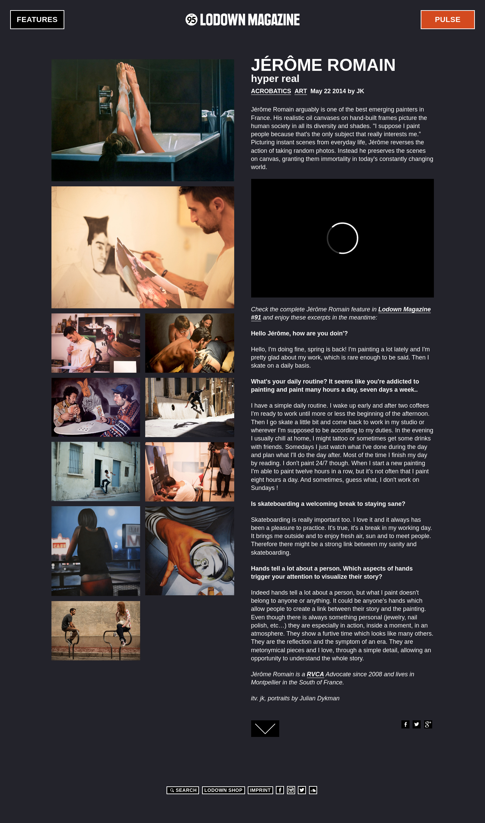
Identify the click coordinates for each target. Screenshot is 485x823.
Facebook (405, 724)
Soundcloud (313, 790)
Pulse (448, 19)
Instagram (291, 790)
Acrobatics (271, 91)
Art (300, 91)
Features (37, 19)
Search (182, 790)
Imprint (260, 790)
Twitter (416, 724)
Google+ (428, 724)
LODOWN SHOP (223, 790)
